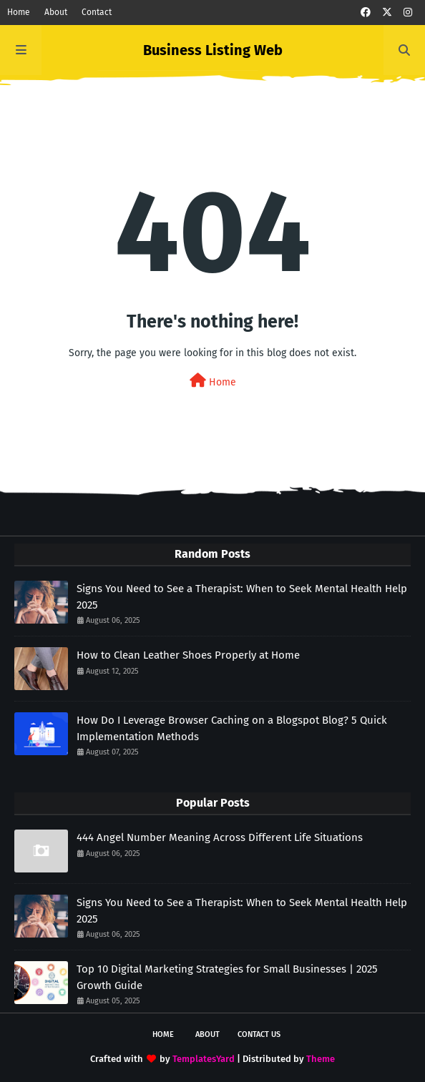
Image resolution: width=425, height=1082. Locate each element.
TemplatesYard (203, 1058)
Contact (97, 12)
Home (18, 12)
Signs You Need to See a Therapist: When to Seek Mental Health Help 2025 (242, 596)
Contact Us (259, 1034)
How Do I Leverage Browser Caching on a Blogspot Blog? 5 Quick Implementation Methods (232, 728)
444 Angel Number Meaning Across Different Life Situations (220, 837)
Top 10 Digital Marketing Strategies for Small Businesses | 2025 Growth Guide (227, 977)
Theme (320, 1058)
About (55, 12)
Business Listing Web (213, 50)
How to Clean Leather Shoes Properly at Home (188, 655)
